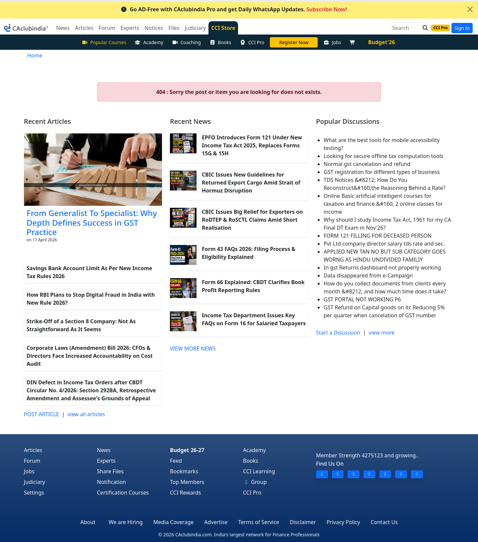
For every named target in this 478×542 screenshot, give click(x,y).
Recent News (190, 121)
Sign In (462, 28)
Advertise (215, 522)
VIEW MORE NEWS (193, 348)
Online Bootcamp (294, 42)
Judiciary (34, 482)
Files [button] (173, 28)
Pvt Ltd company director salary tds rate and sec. (384, 243)
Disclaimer (303, 522)
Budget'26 (381, 42)
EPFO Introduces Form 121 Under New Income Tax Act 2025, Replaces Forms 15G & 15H (252, 145)
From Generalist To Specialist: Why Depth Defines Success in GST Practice (92, 222)
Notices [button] (153, 28)
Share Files (110, 471)
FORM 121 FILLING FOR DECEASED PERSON (378, 235)
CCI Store (223, 28)
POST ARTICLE (41, 414)
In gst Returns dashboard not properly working (382, 267)
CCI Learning (259, 471)
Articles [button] (84, 28)
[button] (423, 28)
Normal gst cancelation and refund (367, 164)
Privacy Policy (343, 522)
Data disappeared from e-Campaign (368, 275)
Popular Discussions (347, 121)
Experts (106, 460)
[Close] (470, 9)
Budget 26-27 (187, 450)
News (104, 450)
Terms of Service (258, 522)
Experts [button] (129, 28)
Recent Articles (47, 121)
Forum (32, 460)
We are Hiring (126, 522)
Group (255, 482)
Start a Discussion (338, 332)
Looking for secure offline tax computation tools (383, 156)
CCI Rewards (185, 492)
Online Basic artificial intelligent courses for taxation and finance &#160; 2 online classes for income (383, 203)
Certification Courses (123, 492)
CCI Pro (252, 42)
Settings (34, 492)
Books (220, 42)
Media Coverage (173, 522)
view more (382, 332)
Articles (33, 450)
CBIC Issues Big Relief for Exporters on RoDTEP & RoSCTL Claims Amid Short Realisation (252, 219)
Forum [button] (107, 28)
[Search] (406, 28)
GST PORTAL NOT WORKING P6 (362, 299)
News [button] (63, 28)
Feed (176, 460)
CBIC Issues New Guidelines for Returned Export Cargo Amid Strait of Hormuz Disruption (251, 182)
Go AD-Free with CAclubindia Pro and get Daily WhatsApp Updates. (233, 9)
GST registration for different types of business (382, 172)
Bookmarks (184, 471)
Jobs (332, 42)
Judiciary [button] (195, 28)
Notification (111, 482)
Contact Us (384, 522)
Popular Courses (104, 42)
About (87, 522)
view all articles (86, 414)
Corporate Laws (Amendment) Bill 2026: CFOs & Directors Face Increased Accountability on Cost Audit (90, 355)
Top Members (187, 482)
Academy (149, 42)
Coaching (186, 42)
